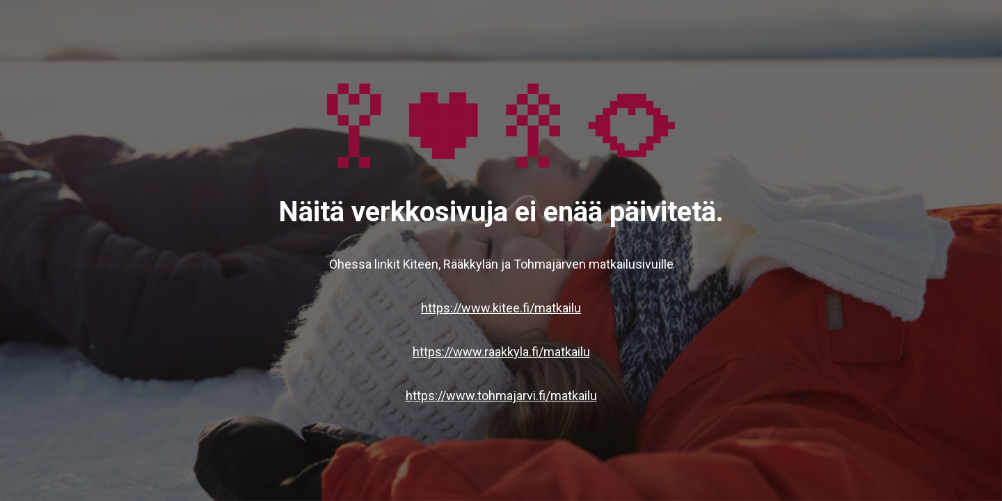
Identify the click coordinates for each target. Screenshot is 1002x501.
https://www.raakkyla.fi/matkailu (501, 351)
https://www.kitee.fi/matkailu (501, 308)
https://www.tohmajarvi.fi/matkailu (501, 395)
